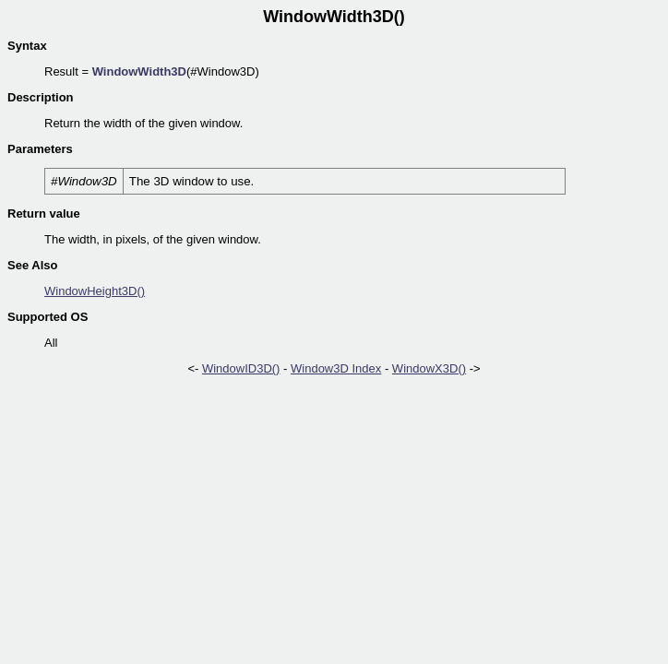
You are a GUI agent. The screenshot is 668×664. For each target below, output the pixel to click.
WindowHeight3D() (94, 291)
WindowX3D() (429, 368)
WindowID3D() (241, 368)
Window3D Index (336, 368)
